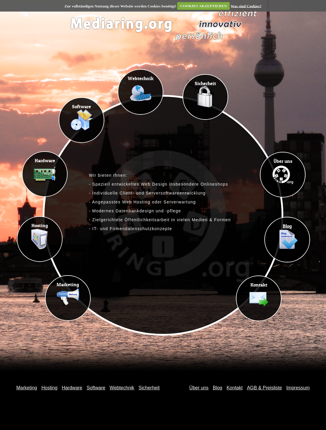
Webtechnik (122, 387)
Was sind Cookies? (246, 6)
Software (96, 387)
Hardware (72, 387)
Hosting (49, 387)
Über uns (199, 387)
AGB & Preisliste (264, 387)
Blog (217, 387)
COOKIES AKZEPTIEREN (203, 6)
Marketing (26, 387)
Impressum (298, 387)
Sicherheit (149, 387)
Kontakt (234, 387)
